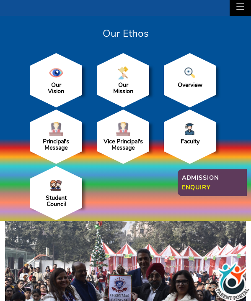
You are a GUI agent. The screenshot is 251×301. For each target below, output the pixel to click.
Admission (200, 182)
